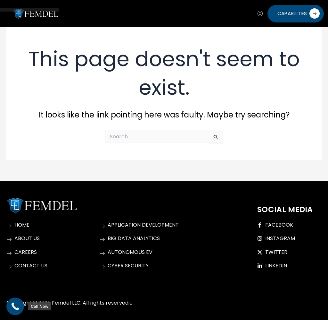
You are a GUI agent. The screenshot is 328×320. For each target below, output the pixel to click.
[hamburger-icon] (260, 13)
